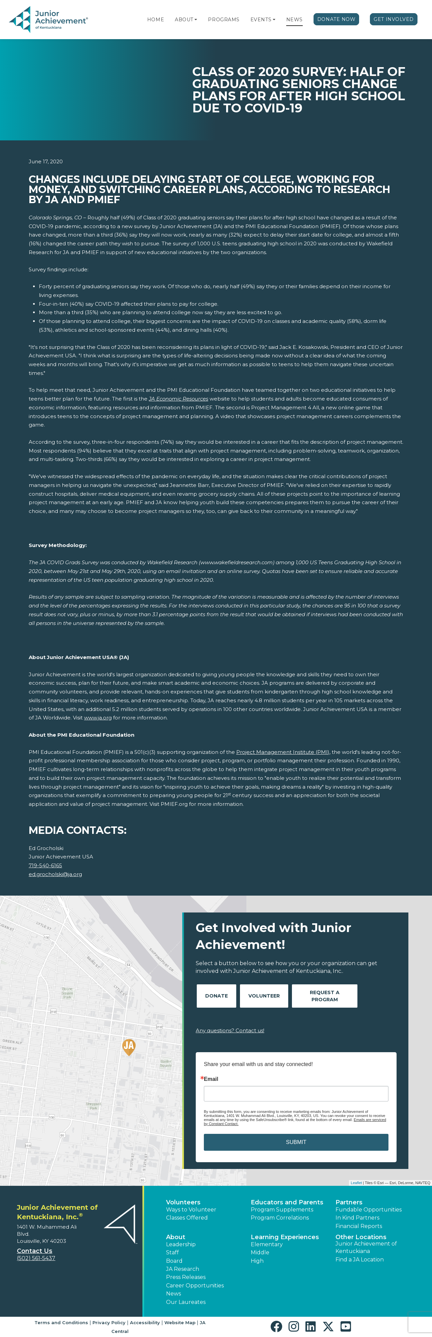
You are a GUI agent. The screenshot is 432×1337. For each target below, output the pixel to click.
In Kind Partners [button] (357, 1218)
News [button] (173, 1293)
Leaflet (356, 1183)
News (294, 20)
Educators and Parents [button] (287, 1202)
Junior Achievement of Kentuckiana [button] (366, 1247)
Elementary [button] (267, 1244)
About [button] (175, 1237)
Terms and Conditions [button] (61, 1322)
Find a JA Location (359, 1259)
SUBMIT (296, 1142)
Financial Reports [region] (358, 1226)
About (184, 20)
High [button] (257, 1261)
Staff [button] (172, 1252)
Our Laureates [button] (186, 1302)
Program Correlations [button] (280, 1218)
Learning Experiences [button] (285, 1237)
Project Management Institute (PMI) (282, 752)
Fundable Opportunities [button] (368, 1209)
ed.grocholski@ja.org (55, 874)
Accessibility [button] (145, 1322)
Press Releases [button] (186, 1277)
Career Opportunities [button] (195, 1285)
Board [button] (174, 1261)
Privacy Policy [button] (109, 1322)
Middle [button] (260, 1252)
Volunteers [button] (183, 1202)
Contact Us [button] (34, 1251)
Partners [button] (348, 1202)
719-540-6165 (45, 865)
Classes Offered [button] (187, 1218)
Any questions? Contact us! (230, 1030)
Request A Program (325, 996)
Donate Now (336, 19)
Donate (216, 996)
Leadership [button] (181, 1244)
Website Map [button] (179, 1322)
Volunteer (264, 996)
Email (211, 1079)
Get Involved (394, 19)
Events (260, 20)
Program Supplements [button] (282, 1209)
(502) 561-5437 (36, 1258)
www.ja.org (98, 717)
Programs (223, 20)
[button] (195, 20)
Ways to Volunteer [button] (191, 1209)
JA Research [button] (182, 1269)
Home (155, 20)
